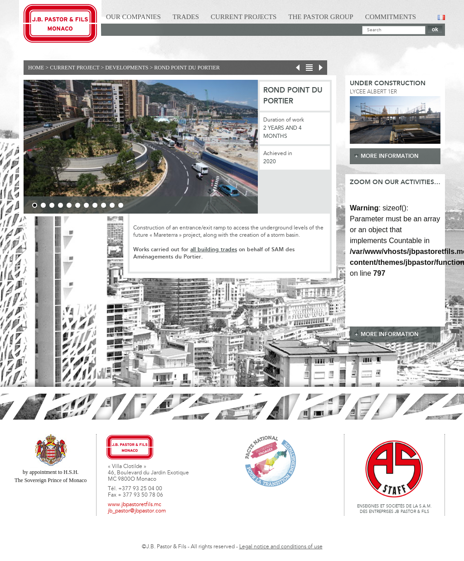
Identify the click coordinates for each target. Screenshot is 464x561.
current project (74, 67)
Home (36, 67)
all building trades (213, 250)
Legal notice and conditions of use (281, 547)
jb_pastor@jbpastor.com (137, 511)
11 (120, 205)
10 (112, 205)
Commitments (390, 16)
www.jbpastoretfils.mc (134, 505)
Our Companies (133, 16)
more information (390, 156)
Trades (186, 16)
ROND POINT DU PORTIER (187, 67)
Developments (126, 67)
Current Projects (243, 16)
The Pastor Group (320, 16)
